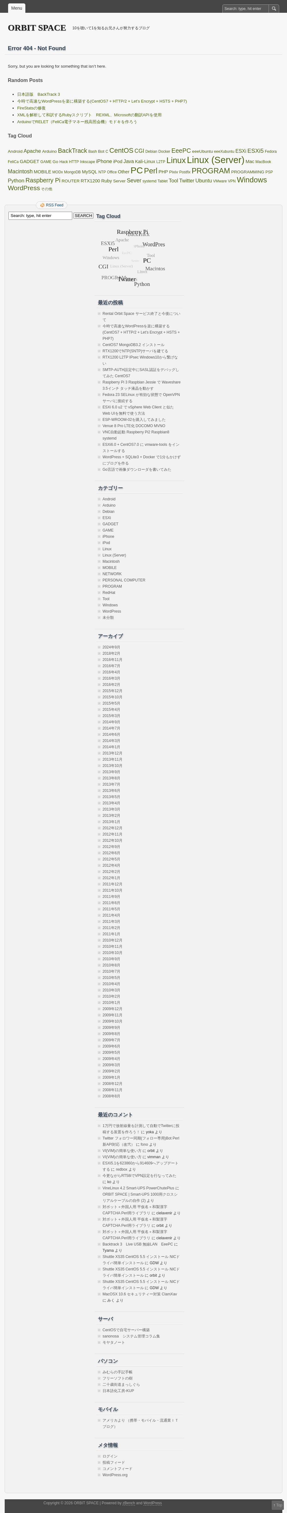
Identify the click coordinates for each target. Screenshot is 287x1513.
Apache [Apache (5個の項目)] (32, 151)
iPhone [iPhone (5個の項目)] (104, 161)
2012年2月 (111, 872)
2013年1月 (111, 822)
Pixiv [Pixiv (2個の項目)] (173, 172)
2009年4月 (111, 1059)
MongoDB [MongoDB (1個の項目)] (72, 172)
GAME (108, 530)
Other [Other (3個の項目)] (123, 171)
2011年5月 (111, 909)
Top (279, 1505)
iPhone (108, 536)
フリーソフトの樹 (118, 1378)
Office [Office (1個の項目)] (112, 172)
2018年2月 (111, 653)
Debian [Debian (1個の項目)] (151, 151)
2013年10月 (113, 766)
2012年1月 (111, 878)
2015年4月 (111, 709)
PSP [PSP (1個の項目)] (269, 172)
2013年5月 (111, 797)
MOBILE (110, 568)
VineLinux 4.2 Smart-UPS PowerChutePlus (138, 1188)
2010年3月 (111, 990)
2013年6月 (111, 790)
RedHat (109, 592)
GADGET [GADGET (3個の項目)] (29, 161)
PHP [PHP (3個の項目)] (163, 171)
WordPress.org (115, 1475)
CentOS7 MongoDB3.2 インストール (133, 345)
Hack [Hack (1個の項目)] (63, 162)
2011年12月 (113, 884)
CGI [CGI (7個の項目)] (139, 151)
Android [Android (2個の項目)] (15, 151)
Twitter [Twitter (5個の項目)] (186, 180)
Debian (108, 511)
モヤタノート (114, 1342)
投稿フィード (114, 1462)
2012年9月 (111, 847)
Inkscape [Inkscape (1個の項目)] (87, 162)
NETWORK (112, 574)
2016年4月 (111, 672)
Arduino (109, 505)
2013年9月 (111, 772)
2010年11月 (113, 946)
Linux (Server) (114, 555)
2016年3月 (111, 678)
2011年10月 (113, 890)
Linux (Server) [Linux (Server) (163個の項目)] (215, 160)
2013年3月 (111, 809)
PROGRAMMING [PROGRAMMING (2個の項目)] (247, 172)
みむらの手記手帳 (118, 1372)
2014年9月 (111, 722)
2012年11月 (113, 834)
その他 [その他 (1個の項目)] (46, 189)
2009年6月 (111, 1046)
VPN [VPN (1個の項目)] (232, 181)
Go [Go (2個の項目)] (55, 161)
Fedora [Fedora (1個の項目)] (271, 151)
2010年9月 (111, 959)
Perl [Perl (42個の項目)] (151, 170)
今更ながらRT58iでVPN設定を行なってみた (139, 1175)
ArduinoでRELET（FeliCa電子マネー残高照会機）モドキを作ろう (77, 121)
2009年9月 (111, 1027)
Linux (107, 549)
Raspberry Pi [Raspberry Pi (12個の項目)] (43, 180)
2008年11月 (113, 1090)
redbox (122, 1169)
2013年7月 (111, 784)
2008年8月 (111, 1096)
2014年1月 (111, 747)
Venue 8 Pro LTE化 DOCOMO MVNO (134, 426)
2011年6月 (111, 903)
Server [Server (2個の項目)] (119, 181)
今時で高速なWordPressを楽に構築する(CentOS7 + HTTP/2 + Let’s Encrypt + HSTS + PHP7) (102, 101)
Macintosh (111, 561)
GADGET (110, 524)
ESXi (107, 518)
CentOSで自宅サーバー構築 (126, 1330)
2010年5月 (111, 978)
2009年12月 (113, 1009)
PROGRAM (112, 586)
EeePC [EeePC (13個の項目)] (181, 150)
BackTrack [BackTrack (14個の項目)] (72, 150)
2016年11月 (113, 660)
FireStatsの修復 (31, 108)
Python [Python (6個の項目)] (16, 181)
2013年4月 (111, 803)
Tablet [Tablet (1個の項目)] (163, 181)
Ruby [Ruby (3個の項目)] (106, 180)
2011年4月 (111, 915)
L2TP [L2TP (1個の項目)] (160, 162)
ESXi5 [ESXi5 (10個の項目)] (255, 150)
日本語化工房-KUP (118, 1391)
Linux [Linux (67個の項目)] (176, 160)
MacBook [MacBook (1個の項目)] (263, 162)
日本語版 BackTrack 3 (38, 94)
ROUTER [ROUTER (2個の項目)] (71, 181)
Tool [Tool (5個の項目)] (173, 180)
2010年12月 (113, 940)
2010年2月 (111, 996)
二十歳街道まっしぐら (121, 1384)
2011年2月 (111, 928)
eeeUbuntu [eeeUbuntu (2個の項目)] (202, 151)
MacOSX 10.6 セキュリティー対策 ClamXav (140, 1294)
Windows (110, 605)
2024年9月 (111, 647)
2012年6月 (111, 853)
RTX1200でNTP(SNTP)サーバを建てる (135, 351)
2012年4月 (111, 865)
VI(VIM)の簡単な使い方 (122, 1151)
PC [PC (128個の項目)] (137, 170)
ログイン (110, 1456)
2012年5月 (111, 859)
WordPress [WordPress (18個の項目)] (24, 187)
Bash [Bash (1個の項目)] (92, 151)
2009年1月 (111, 1077)
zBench (129, 1503)
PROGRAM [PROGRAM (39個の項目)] (211, 170)
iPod (106, 543)
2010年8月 (111, 965)
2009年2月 (111, 1071)
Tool (106, 599)
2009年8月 (111, 1034)
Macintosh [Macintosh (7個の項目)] (20, 171)
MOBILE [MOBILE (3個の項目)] (42, 171)
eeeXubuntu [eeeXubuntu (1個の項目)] (224, 151)
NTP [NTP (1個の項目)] (102, 172)
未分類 (108, 617)
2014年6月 (111, 734)
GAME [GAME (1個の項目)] (45, 162)
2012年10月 (113, 840)
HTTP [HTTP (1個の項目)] (74, 162)
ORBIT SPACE (37, 27)
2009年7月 (111, 1040)
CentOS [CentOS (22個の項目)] (121, 150)
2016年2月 (111, 684)
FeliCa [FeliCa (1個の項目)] (13, 162)
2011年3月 (111, 921)
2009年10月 (113, 1021)
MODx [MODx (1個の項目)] (57, 172)
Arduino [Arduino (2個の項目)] (49, 151)
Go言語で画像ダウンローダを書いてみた (137, 469)
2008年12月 (113, 1084)
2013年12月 (113, 753)
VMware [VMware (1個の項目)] (220, 181)
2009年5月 (111, 1052)
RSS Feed (54, 205)
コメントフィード (118, 1469)
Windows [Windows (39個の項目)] (252, 180)
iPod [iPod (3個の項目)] (117, 161)
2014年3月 (111, 741)
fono (144, 1144)
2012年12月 (113, 828)
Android (109, 499)
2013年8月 (111, 778)
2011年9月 (111, 896)
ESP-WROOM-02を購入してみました (134, 419)
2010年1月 (111, 1002)
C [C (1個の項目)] (107, 151)
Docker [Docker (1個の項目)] (164, 151)
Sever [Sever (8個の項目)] (134, 180)
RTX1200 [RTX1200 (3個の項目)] (90, 180)
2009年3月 (111, 1065)
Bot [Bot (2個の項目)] (101, 151)
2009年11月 (113, 1015)
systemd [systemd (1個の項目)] (150, 181)
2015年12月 (113, 691)
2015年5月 (111, 703)
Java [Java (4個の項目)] (128, 161)
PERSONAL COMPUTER (124, 580)
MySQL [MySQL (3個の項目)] (89, 171)
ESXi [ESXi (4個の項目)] (240, 151)
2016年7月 (111, 666)
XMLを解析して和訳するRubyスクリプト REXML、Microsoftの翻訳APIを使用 (89, 115)
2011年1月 (111, 934)
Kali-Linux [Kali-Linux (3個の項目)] (145, 161)
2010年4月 (111, 984)
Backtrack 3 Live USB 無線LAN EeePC (138, 1244)
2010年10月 (113, 953)
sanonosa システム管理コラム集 (131, 1336)
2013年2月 (111, 815)
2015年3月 (111, 716)
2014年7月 (111, 728)
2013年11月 (113, 759)
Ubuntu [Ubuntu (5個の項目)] (203, 180)
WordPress (112, 611)
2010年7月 (111, 971)
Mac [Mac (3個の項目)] (250, 161)
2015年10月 (113, 697)
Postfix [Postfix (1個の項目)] (184, 172)
